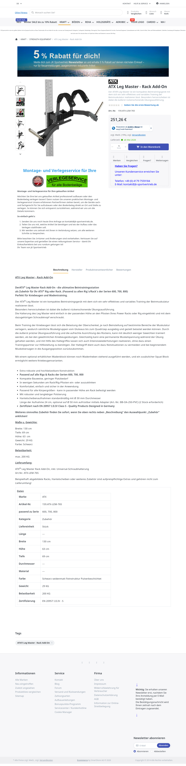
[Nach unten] (20, 154)
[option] (20, 91)
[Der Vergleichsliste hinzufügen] (132, 158)
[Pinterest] (104, 662)
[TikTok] (97, 662)
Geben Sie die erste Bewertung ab (141, 104)
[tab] (60, 269)
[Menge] (119, 147)
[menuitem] (19, 22)
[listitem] (66, 117)
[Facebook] (82, 662)
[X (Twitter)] (89, 662)
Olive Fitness (21, 12)
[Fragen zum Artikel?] (147, 158)
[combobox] (19, 3)
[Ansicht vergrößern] (66, 117)
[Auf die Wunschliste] (117, 158)
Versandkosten (139, 135)
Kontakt (127, 3)
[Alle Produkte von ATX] (113, 81)
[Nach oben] (20, 82)
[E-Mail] (145, 745)
